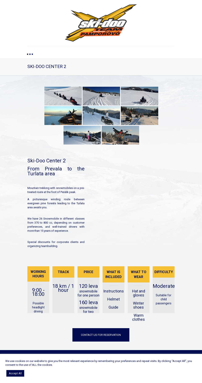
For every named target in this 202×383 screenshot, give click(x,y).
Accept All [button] (15, 373)
